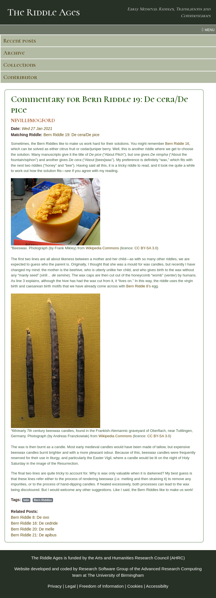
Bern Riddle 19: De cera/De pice (72, 134)
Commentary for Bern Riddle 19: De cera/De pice (99, 104)
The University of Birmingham (116, 575)
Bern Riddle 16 (177, 143)
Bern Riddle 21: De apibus (33, 535)
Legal (70, 586)
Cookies (135, 586)
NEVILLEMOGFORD (33, 121)
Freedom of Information (101, 586)
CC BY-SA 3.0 (146, 248)
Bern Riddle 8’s (138, 286)
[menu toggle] (108, 29)
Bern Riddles (43, 500)
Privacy (55, 586)
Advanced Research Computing (171, 568)
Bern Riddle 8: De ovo (30, 517)
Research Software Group (103, 568)
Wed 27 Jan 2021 (37, 128)
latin (26, 500)
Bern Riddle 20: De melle (32, 529)
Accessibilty (157, 586)
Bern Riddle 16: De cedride (34, 523)
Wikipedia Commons (102, 248)
